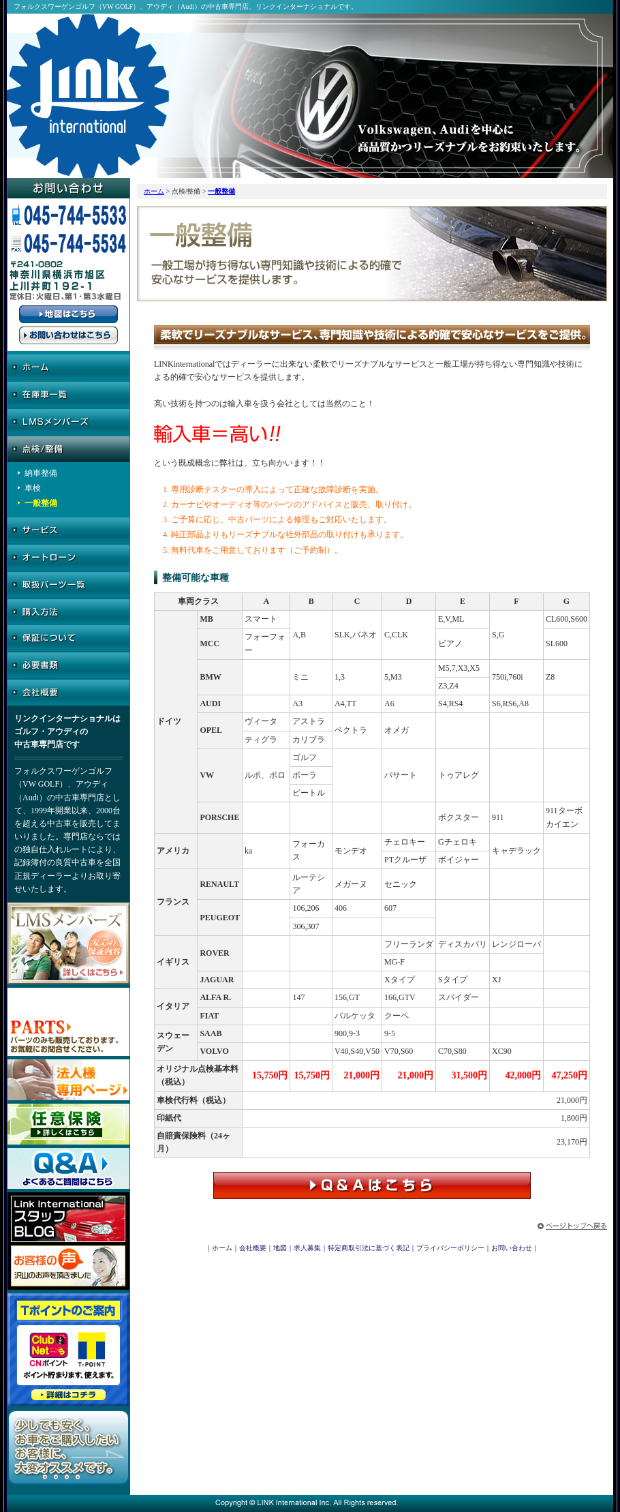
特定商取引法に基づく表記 (368, 1248)
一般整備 (221, 191)
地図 (280, 1248)
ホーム (154, 191)
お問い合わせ (511, 1248)
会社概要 (252, 1248)
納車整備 (41, 473)
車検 (33, 488)
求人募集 (307, 1248)
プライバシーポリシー (450, 1248)
